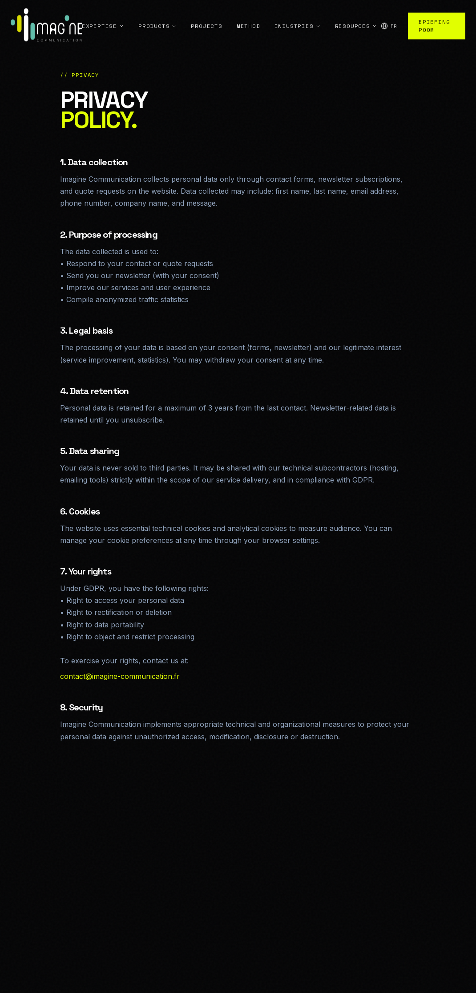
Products (157, 15)
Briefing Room (434, 15)
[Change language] (389, 15)
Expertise (103, 15)
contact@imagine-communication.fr (120, 676)
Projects (206, 15)
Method (248, 15)
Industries (297, 15)
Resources (356, 15)
